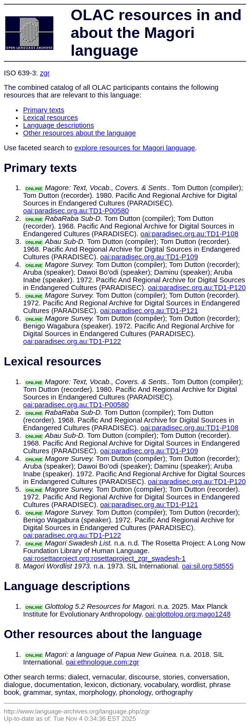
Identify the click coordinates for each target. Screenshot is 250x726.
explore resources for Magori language (135, 148)
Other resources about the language (79, 133)
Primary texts (43, 110)
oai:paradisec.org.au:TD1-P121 (149, 311)
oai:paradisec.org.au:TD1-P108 (189, 234)
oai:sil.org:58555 (208, 566)
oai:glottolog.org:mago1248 (188, 614)
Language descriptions (58, 125)
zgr (45, 73)
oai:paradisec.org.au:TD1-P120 (197, 287)
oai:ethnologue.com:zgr (102, 662)
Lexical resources (50, 117)
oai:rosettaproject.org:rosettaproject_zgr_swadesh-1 (104, 558)
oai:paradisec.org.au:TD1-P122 (72, 341)
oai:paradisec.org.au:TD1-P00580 (76, 211)
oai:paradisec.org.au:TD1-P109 (149, 257)
